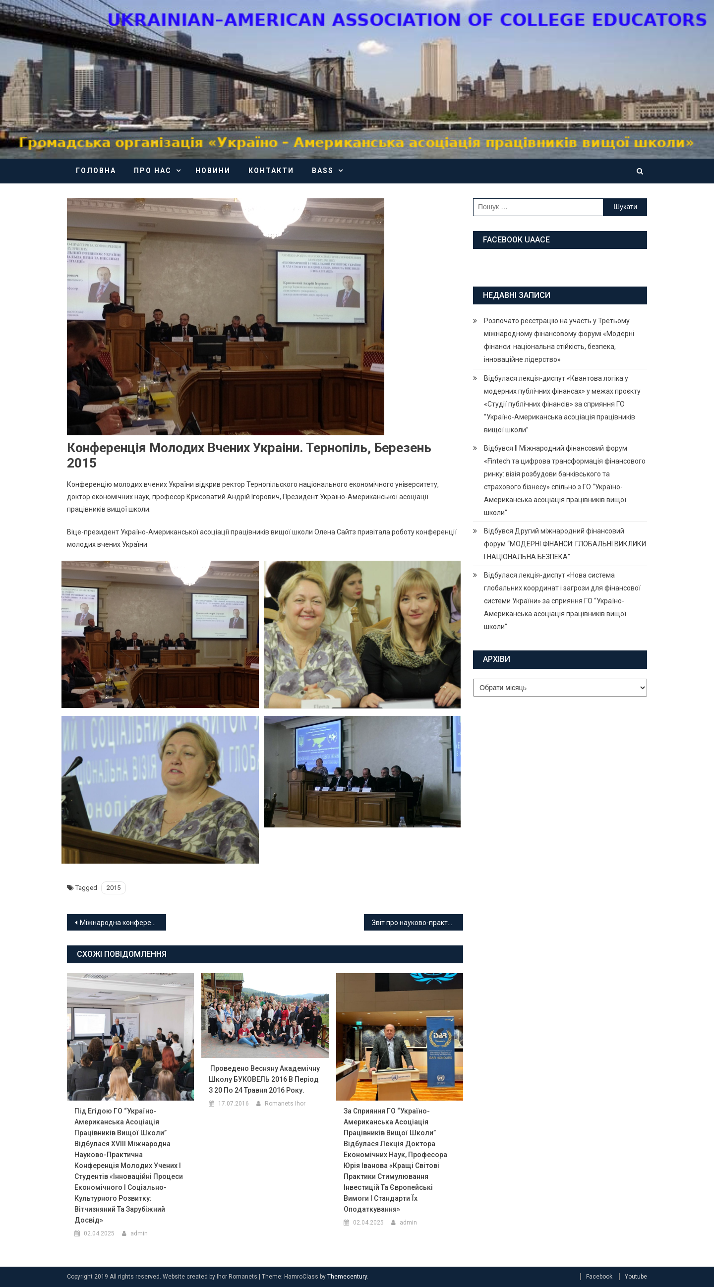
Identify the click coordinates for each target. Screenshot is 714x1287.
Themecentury (347, 1276)
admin (139, 1233)
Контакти (271, 171)
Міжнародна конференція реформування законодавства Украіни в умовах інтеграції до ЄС (123, 923)
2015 (113, 887)
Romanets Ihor (285, 1103)
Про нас (153, 171)
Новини (213, 171)
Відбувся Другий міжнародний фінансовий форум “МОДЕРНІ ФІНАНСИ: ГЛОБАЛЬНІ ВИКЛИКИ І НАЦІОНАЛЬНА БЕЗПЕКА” (565, 544)
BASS (323, 171)
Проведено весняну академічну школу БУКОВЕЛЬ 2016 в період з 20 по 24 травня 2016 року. (264, 1079)
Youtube (636, 1276)
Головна (96, 171)
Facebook (599, 1276)
